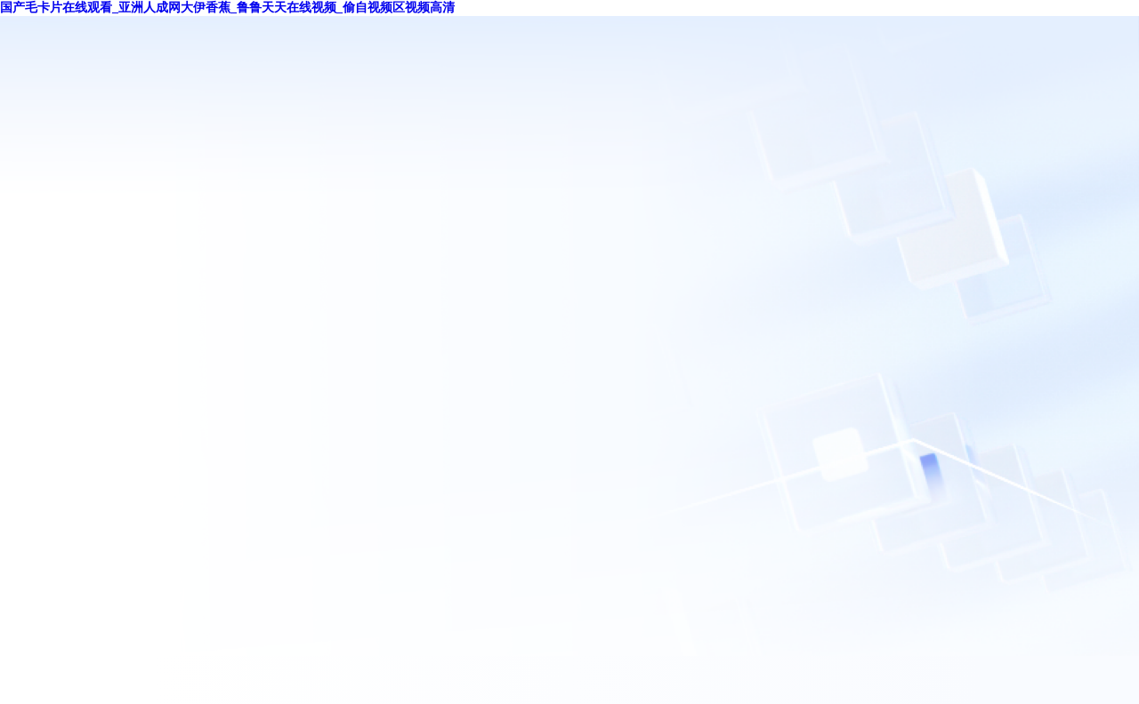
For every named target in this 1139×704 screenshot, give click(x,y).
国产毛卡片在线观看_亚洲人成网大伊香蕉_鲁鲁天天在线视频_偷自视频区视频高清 (227, 7)
